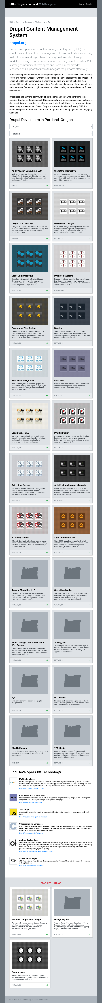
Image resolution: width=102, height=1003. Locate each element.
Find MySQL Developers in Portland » (32, 788)
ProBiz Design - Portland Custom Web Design (28, 643)
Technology (40, 22)
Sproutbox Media (63, 590)
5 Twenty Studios (20, 537)
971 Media (59, 748)
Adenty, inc (59, 642)
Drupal (51, 22)
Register (89, 4)
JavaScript (24, 809)
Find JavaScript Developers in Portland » (33, 817)
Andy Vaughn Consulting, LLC (27, 171)
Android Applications (28, 840)
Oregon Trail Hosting (22, 223)
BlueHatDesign (19, 748)
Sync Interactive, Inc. (65, 537)
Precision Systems (63, 275)
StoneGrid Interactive (65, 171)
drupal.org (17, 43)
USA (12, 4)
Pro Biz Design (61, 433)
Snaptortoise (18, 972)
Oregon (21, 4)
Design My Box (61, 919)
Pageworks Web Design (24, 328)
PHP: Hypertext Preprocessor (32, 795)
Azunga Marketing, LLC (23, 590)
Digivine (58, 328)
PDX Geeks (60, 697)
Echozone (59, 380)
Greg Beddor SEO (20, 433)
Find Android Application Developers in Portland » (36, 851)
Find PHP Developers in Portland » (31, 803)
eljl (13, 697)
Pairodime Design (21, 485)
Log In (81, 4)
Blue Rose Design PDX (23, 380)
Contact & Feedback (40, 1000)
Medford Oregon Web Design (26, 919)
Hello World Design (64, 223)
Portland (41, 4)
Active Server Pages (28, 858)
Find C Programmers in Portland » (31, 833)
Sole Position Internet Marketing (70, 485)
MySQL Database (27, 779)
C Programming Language (31, 824)
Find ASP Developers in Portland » (31, 866)
